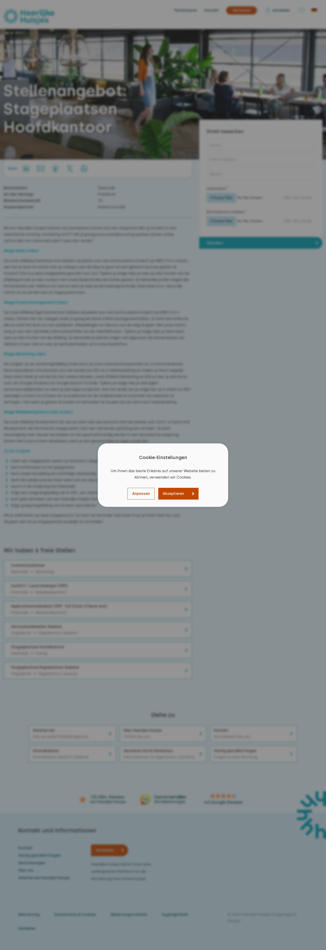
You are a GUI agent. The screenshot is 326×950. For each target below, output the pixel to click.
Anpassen (141, 493)
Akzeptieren (173, 493)
